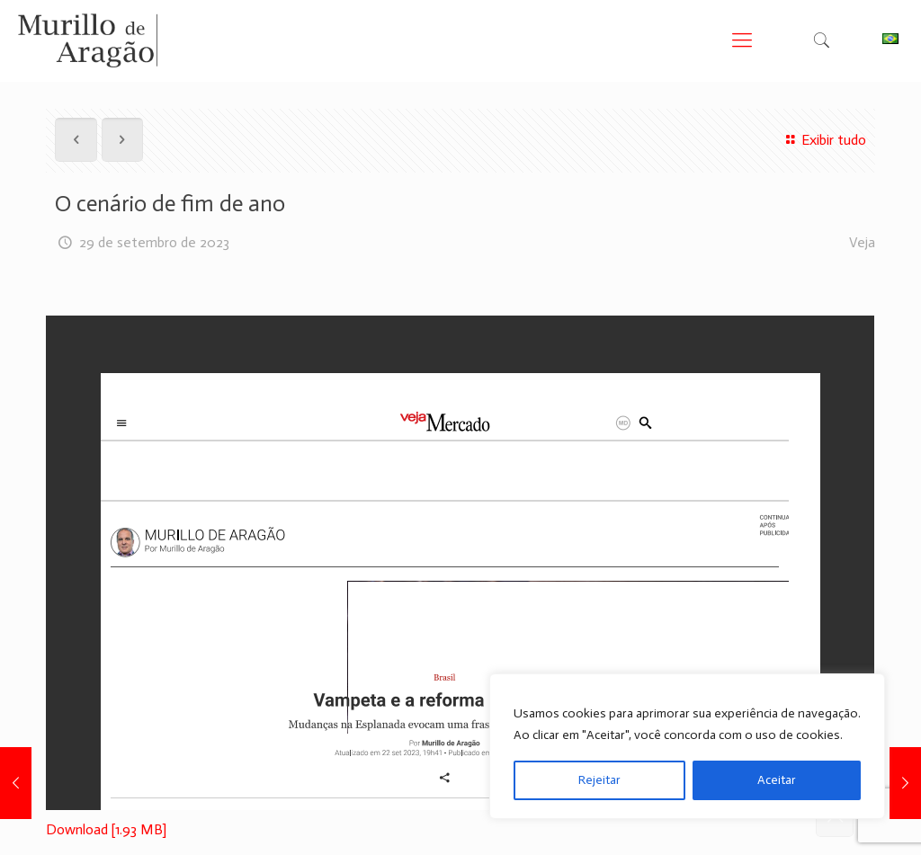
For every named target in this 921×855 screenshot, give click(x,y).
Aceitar (776, 780)
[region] (687, 746)
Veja (862, 242)
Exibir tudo (823, 139)
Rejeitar (599, 780)
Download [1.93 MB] (106, 829)
